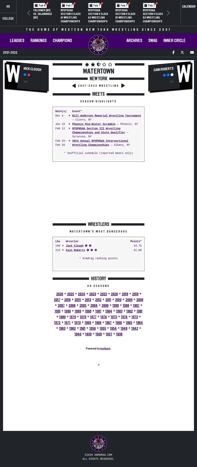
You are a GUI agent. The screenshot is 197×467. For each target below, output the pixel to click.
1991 (57, 311)
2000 (105, 306)
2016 (67, 300)
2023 (92, 294)
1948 (124, 328)
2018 (135, 294)
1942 (134, 328)
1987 (98, 311)
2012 (98, 300)
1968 (98, 323)
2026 (59, 294)
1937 (109, 334)
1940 (78, 334)
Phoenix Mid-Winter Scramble (94, 124)
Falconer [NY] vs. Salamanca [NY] (42, 14)
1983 (119, 311)
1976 (104, 317)
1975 (114, 317)
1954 (113, 328)
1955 (103, 328)
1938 (99, 334)
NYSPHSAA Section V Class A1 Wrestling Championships (71, 16)
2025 (70, 294)
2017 (57, 300)
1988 (88, 311)
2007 (61, 306)
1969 (88, 323)
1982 (129, 311)
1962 (72, 328)
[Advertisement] (27, 159)
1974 (124, 317)
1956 (92, 328)
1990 (67, 311)
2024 (81, 294)
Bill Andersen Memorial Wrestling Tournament (106, 116)
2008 (139, 300)
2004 (94, 306)
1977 (93, 317)
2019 (125, 294)
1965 (129, 323)
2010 (118, 300)
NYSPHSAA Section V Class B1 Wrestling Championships (125, 16)
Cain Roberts (75, 250)
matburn (105, 348)
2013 (88, 300)
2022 (103, 294)
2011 (108, 300)
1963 (62, 328)
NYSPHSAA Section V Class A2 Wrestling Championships (98, 16)
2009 (128, 300)
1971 (67, 323)
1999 (116, 306)
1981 (139, 311)
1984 (108, 311)
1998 (126, 306)
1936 (119, 334)
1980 (62, 317)
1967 (108, 323)
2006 (72, 306)
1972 (57, 323)
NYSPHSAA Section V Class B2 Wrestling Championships (153, 16)
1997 (136, 306)
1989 (78, 311)
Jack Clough (32, 69)
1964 (139, 323)
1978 (83, 317)
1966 (119, 323)
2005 (83, 306)
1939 (88, 334)
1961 (82, 328)
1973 (135, 317)
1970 (77, 323)
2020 (114, 294)
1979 (73, 317)
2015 (78, 300)
